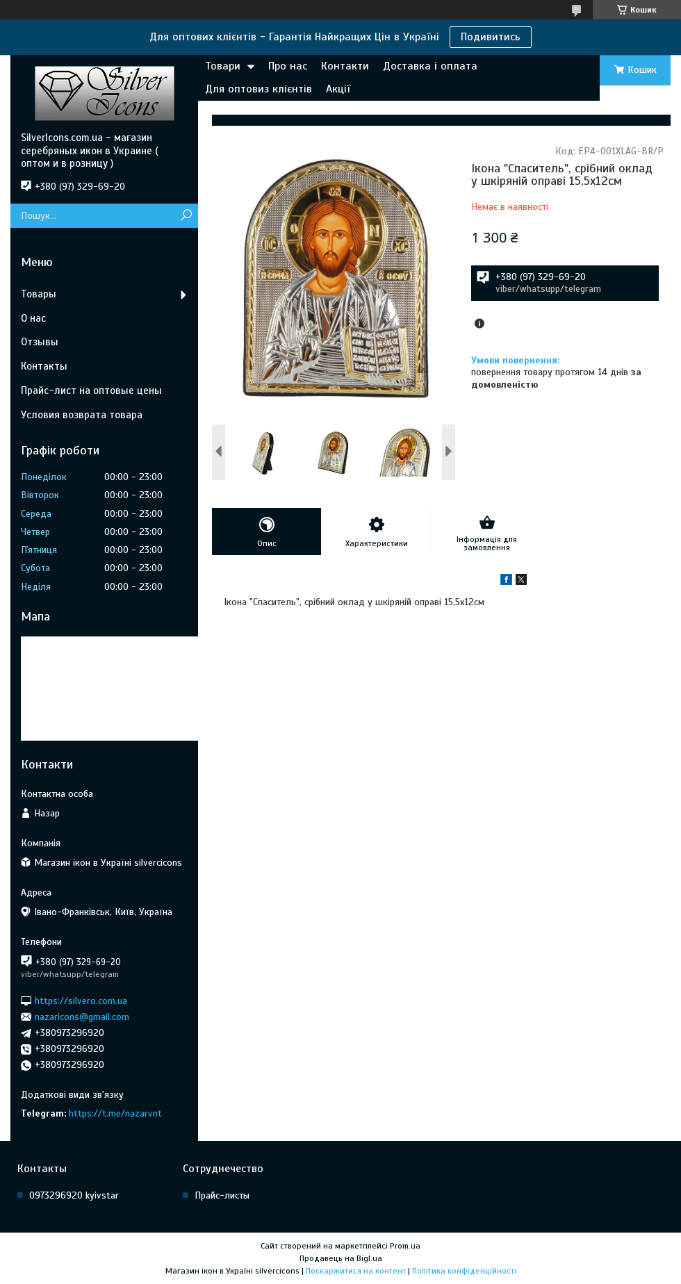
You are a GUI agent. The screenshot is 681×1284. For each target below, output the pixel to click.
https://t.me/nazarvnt (115, 1113)
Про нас (287, 66)
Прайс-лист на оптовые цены (91, 390)
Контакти (345, 66)
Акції (338, 89)
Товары (38, 294)
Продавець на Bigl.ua (341, 1258)
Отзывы (39, 342)
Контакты (44, 366)
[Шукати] (186, 216)
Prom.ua (405, 1246)
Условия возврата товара (81, 415)
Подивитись (490, 37)
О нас (33, 318)
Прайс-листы (222, 1195)
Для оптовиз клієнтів (258, 89)
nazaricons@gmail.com (82, 1017)
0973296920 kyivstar (74, 1195)
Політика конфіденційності (464, 1271)
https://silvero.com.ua (81, 1000)
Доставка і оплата (430, 66)
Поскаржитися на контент (356, 1271)
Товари (222, 66)
